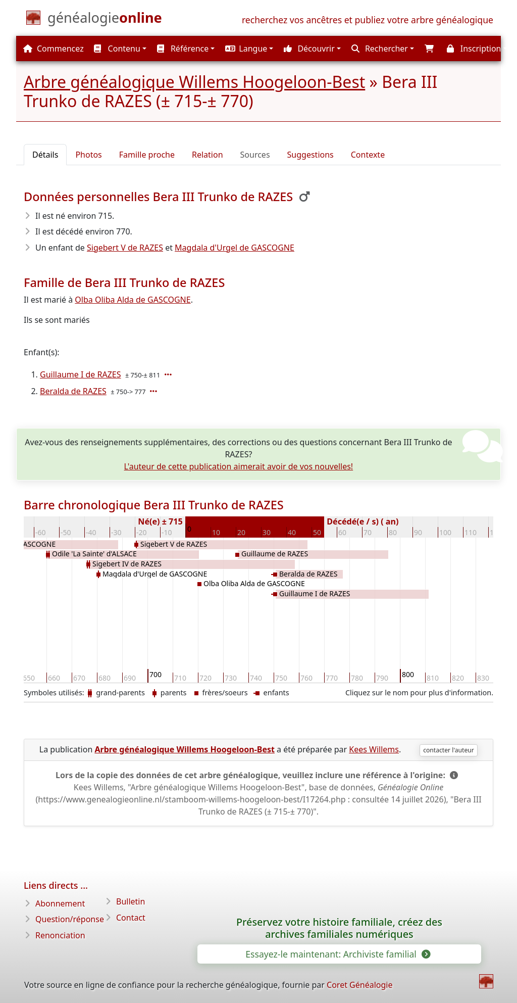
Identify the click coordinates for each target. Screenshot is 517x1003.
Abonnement (60, 903)
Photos (88, 154)
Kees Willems (374, 749)
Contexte (368, 154)
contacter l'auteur (448, 750)
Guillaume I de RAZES (80, 374)
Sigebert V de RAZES (125, 247)
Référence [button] (183, 48)
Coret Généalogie (359, 984)
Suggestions (310, 154)
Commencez (53, 48)
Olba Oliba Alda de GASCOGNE (132, 299)
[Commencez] (104, 19)
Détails (45, 154)
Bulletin (130, 901)
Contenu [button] (117, 48)
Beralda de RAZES (73, 391)
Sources (255, 154)
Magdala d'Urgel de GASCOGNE (234, 247)
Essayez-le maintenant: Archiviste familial (337, 954)
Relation (207, 154)
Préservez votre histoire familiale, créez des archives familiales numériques (339, 928)
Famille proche (147, 154)
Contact (130, 917)
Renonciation (60, 935)
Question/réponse (69, 919)
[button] (248, 48)
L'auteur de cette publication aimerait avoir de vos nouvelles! (238, 466)
